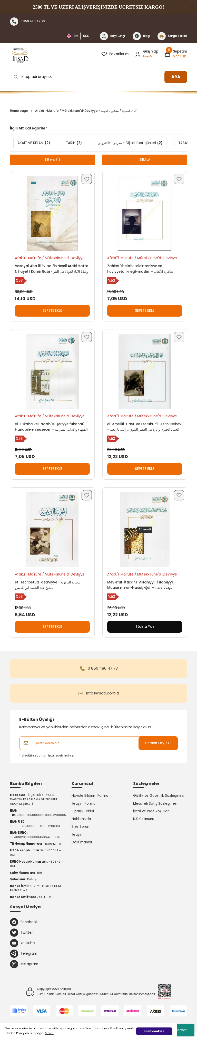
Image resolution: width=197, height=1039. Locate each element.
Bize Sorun (80, 826)
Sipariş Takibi (83, 811)
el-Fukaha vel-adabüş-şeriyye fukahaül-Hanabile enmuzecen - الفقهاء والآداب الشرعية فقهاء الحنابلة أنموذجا (51, 427)
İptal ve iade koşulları (151, 811)
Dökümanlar (82, 842)
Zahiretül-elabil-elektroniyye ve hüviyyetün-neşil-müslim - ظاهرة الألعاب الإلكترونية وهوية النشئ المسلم (140, 269)
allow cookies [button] (154, 1031)
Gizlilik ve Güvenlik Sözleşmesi (158, 795)
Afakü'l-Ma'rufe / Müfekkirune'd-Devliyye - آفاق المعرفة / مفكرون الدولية (85, 111)
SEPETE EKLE (52, 310)
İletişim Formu (83, 803)
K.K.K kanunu (143, 818)
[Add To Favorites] (87, 179)
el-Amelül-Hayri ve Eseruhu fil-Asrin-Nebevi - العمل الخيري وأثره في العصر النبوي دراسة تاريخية (144, 427)
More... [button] (49, 1033)
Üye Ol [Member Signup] (147, 56)
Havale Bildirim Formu (90, 795)
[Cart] (175, 54)
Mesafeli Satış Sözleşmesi (155, 803)
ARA (175, 77)
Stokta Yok (144, 626)
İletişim (78, 834)
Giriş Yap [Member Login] (150, 51)
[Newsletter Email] (98, 743)
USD (86, 36)
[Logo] (20, 54)
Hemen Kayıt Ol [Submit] (158, 743)
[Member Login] (138, 54)
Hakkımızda (81, 818)
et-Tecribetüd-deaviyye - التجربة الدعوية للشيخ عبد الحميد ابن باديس (48, 585)
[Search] (98, 77)
